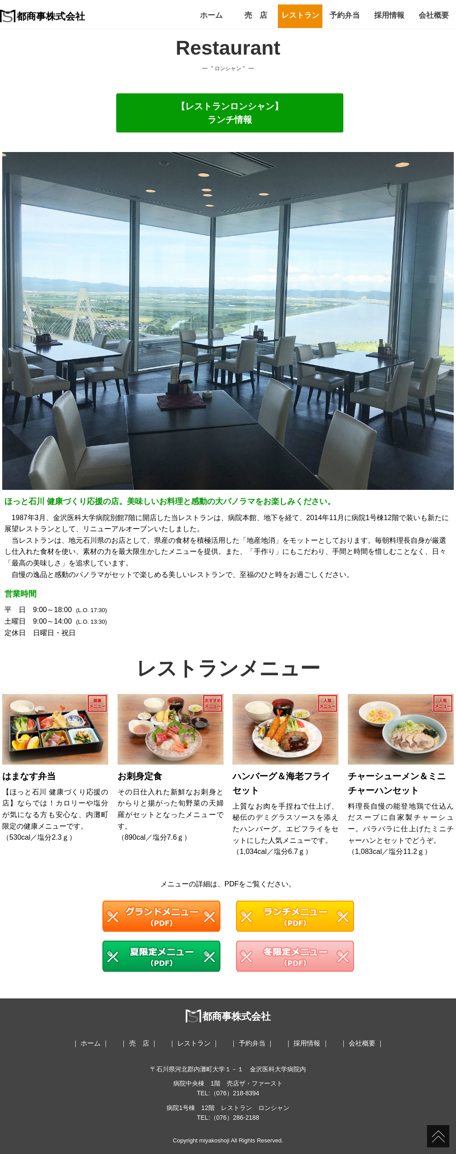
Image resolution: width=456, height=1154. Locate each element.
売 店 (255, 15)
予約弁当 (345, 15)
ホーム (211, 15)
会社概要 (434, 15)
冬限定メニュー (295, 956)
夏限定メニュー (161, 956)
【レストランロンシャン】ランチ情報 (229, 112)
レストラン (300, 15)
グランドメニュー (161, 916)
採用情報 (389, 15)
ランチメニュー (295, 916)
